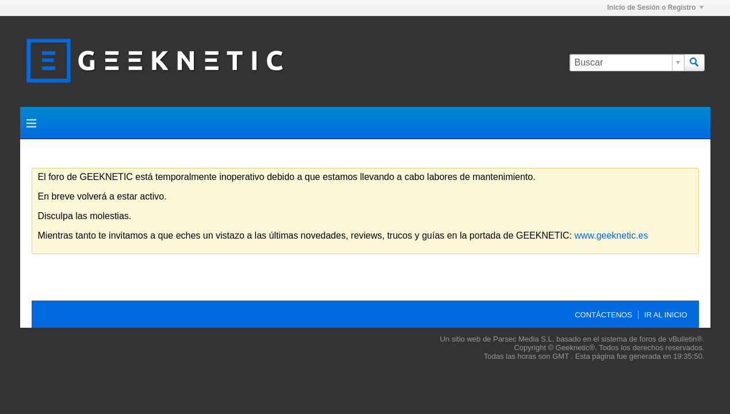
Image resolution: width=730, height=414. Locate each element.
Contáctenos (603, 314)
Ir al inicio (665, 314)
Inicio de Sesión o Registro (655, 7)
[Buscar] (627, 62)
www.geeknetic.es (611, 235)
